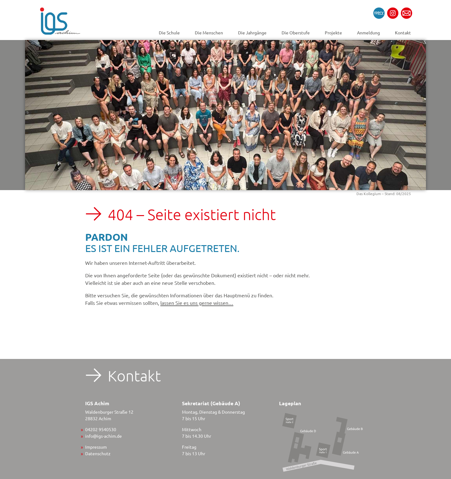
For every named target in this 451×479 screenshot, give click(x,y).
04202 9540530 (100, 429)
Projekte (333, 32)
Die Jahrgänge (252, 32)
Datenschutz (98, 453)
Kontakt (403, 32)
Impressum (96, 447)
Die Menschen (209, 32)
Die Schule (169, 32)
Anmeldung (368, 32)
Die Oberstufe (296, 32)
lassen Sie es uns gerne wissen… (196, 303)
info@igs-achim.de (103, 436)
